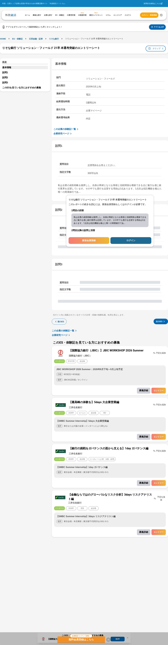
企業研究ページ (63, 133)
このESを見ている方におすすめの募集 (21, 87)
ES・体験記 (17, 39)
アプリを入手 (157, 27)
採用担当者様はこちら (152, 3)
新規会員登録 (89, 240)
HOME (3, 39)
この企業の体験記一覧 (66, 129)
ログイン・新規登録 (149, 15)
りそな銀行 (54, 39)
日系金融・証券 (36, 39)
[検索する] (161, 15)
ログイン (130, 240)
